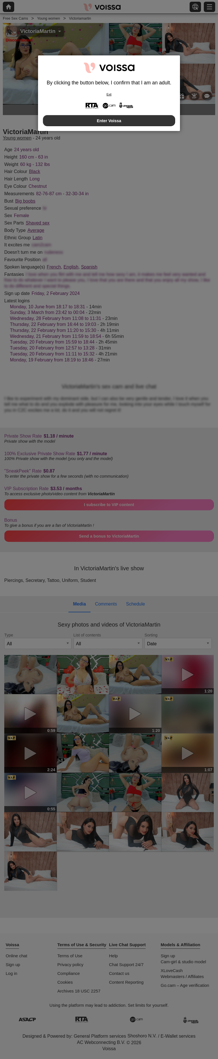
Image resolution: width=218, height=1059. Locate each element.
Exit (108, 94)
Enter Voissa (109, 120)
